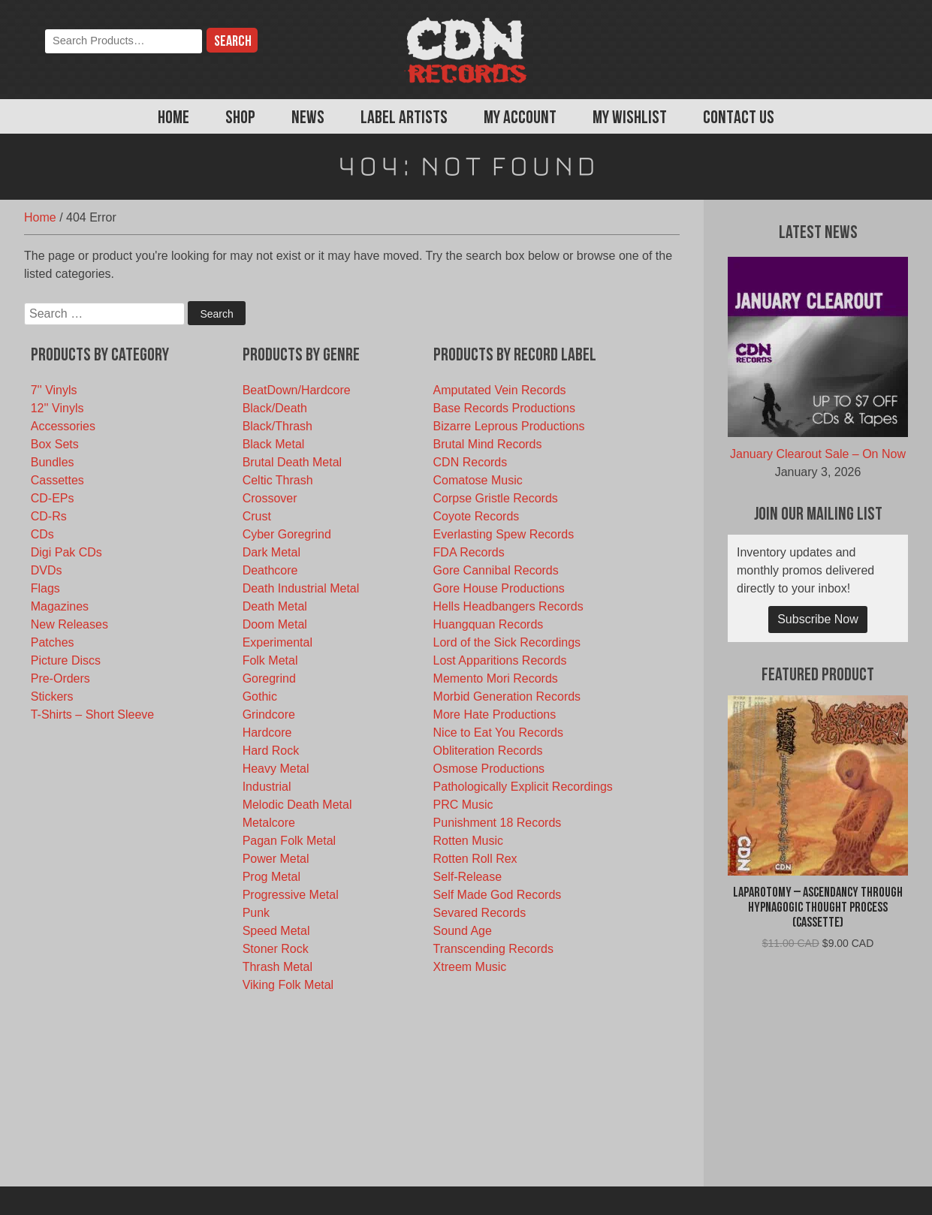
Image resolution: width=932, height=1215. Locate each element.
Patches (52, 642)
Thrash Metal (277, 966)
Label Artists (404, 119)
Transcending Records (493, 948)
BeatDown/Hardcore (297, 390)
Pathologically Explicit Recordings (523, 786)
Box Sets (55, 444)
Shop (240, 119)
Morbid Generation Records (507, 696)
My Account (520, 119)
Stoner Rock (276, 948)
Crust (257, 516)
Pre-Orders (60, 678)
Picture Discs (66, 660)
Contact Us (738, 119)
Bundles (52, 462)
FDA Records (469, 552)
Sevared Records (479, 912)
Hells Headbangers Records (508, 606)
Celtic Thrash (278, 480)
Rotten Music (468, 840)
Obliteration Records (488, 750)
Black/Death (275, 408)
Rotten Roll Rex (475, 858)
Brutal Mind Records (487, 444)
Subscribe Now (817, 619)
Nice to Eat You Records (498, 732)
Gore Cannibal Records (496, 570)
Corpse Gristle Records (495, 498)
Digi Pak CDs (66, 552)
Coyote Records (476, 516)
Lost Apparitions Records (500, 660)
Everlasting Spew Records (504, 534)
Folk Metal (270, 660)
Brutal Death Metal (292, 462)
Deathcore (270, 570)
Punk (256, 912)
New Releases (69, 624)
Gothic (260, 696)
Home (173, 119)
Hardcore (267, 732)
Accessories (63, 426)
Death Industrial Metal (301, 588)
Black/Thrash (277, 426)
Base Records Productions (504, 408)
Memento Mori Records (495, 678)
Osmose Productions (489, 768)
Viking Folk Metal (288, 984)
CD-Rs (49, 516)
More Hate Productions (494, 714)
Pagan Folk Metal (289, 840)
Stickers (52, 696)
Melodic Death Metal (297, 804)
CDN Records (470, 462)
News (307, 119)
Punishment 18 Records (497, 822)
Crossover (270, 498)
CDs (42, 534)
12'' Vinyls (57, 408)
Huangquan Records (488, 624)
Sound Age (462, 930)
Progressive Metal (291, 894)
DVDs (46, 570)
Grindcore (269, 714)
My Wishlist (630, 119)
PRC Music (463, 804)
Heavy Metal (276, 768)
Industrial (267, 786)
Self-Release (467, 876)
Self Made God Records (497, 894)
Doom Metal (275, 624)
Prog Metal (271, 876)
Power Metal (276, 858)
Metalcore (269, 822)
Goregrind (269, 678)
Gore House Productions (499, 588)
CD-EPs (52, 498)
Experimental (277, 642)
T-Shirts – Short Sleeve (93, 714)
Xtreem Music (470, 966)
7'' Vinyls (54, 390)
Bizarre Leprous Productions (509, 426)
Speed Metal (276, 930)
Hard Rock (271, 750)
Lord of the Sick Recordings (507, 642)
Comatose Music (478, 480)
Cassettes (57, 480)
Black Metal (274, 444)
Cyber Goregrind (287, 534)
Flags (45, 588)
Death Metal (275, 606)
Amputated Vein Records (499, 390)
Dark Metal (271, 552)
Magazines (60, 606)
